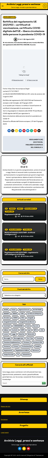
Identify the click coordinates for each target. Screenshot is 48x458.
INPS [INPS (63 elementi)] (35, 330)
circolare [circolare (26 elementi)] (7, 318)
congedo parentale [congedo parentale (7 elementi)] (10, 322)
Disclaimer (4, 419)
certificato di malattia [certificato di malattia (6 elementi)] (34, 313)
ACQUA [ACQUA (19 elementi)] (6, 309)
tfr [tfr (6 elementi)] (18, 354)
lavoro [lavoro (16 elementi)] (6, 334)
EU (6, 208)
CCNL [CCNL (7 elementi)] (22, 313)
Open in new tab (32, 80)
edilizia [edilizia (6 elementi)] (6, 330)
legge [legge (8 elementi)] (14, 334)
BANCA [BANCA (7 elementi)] (15, 313)
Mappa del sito (5, 406)
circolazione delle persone (23, 42)
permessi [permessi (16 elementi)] (26, 342)
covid (35, 42)
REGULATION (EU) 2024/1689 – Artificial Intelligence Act (20, 233)
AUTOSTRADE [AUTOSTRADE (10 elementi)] (37, 309)
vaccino (33, 45)
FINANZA (12, 208)
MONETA (20, 208)
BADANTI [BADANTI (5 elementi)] (6, 313)
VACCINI (26, 45)
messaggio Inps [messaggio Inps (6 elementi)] (18, 338)
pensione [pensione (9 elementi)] (39, 338)
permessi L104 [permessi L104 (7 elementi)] (37, 342)
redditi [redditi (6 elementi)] (37, 346)
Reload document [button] (17, 80)
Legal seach (5, 432)
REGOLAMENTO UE (9, 17)
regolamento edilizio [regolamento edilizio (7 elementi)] (22, 350)
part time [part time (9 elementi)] (30, 338)
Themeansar (39, 455)
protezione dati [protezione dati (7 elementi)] (27, 346)
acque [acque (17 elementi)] (14, 309)
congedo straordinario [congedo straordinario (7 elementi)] (26, 322)
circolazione (9, 42)
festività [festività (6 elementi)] (15, 330)
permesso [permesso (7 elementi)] (7, 346)
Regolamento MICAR (12, 214)
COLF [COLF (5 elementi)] (22, 318)
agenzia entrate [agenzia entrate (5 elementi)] (24, 309)
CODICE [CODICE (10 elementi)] (15, 318)
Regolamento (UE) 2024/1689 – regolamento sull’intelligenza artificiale (21, 253)
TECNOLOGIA (9, 211)
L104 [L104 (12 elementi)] (41, 330)
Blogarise (30, 455)
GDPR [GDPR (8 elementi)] (22, 330)
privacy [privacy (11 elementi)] (16, 346)
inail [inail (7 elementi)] (29, 330)
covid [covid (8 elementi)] (28, 326)
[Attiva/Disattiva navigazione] (2, 6)
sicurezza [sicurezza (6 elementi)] (35, 350)
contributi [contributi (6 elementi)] (7, 326)
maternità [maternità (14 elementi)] (31, 334)
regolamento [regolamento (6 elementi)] (8, 350)
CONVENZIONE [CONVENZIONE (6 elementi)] (18, 326)
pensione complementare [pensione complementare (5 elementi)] (12, 342)
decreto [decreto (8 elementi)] (35, 326)
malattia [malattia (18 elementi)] (21, 334)
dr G (21, 39)
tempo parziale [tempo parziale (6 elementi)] (9, 354)
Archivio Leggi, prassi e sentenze (23, 4)
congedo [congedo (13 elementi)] (30, 318)
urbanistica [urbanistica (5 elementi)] (26, 354)
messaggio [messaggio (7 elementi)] (7, 338)
